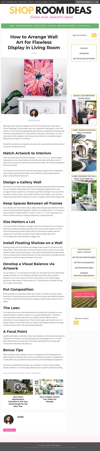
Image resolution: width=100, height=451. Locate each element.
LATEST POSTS (53, 2)
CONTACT (84, 48)
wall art (43, 213)
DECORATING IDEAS (11, 2)
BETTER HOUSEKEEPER (84, 263)
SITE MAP (71, 447)
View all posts (9, 430)
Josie (34, 53)
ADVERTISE (84, 53)
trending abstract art (43, 157)
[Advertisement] (84, 79)
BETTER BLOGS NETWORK (84, 59)
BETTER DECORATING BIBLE (84, 257)
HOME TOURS (23, 2)
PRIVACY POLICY (59, 447)
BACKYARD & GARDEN (41, 2)
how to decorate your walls (14, 373)
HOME (3, 2)
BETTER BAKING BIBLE (84, 268)
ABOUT (27, 447)
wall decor (37, 373)
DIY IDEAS (31, 2)
